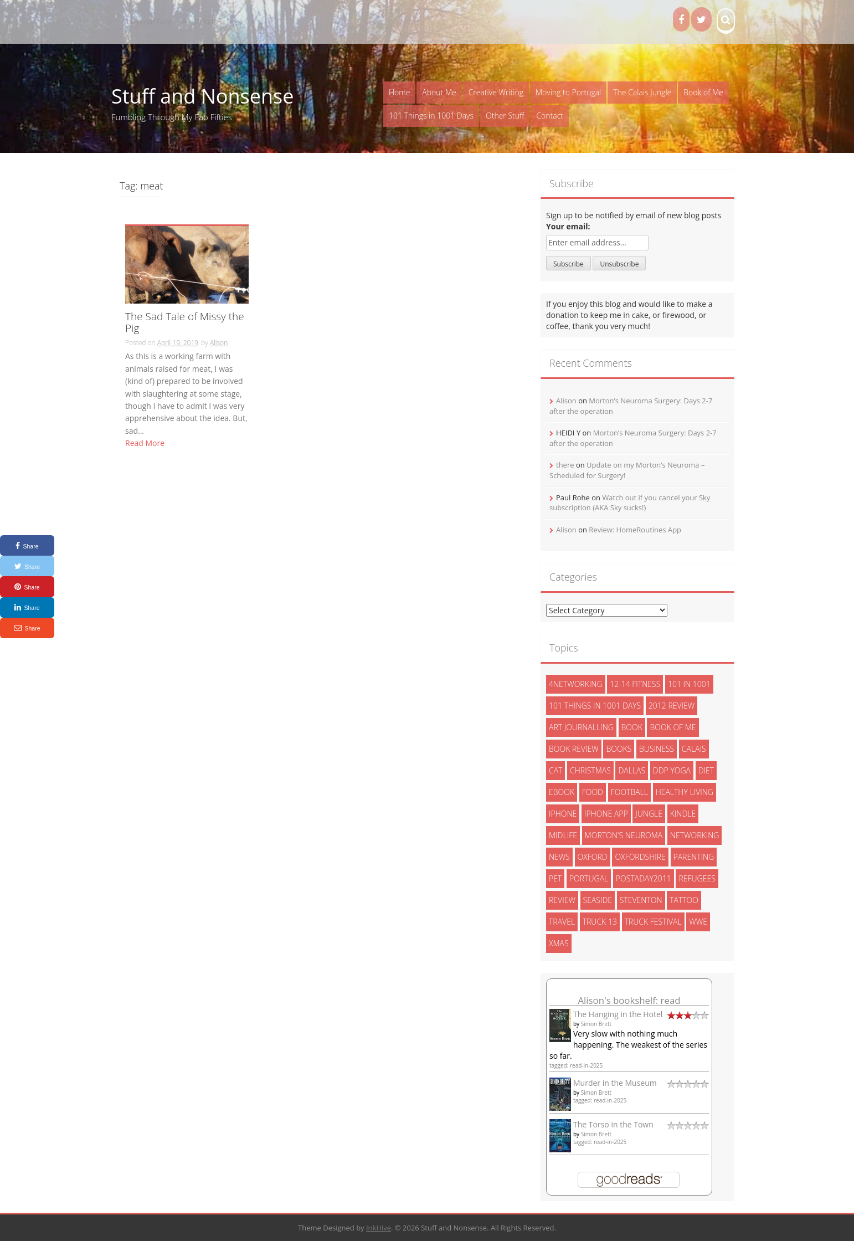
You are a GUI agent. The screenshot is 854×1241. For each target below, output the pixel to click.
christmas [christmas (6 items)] (590, 770)
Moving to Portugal (568, 92)
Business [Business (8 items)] (656, 748)
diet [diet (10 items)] (706, 770)
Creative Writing (496, 92)
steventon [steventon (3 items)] (641, 900)
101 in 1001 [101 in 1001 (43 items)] (689, 684)
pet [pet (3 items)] (555, 878)
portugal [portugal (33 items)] (588, 878)
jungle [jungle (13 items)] (648, 813)
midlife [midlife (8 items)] (563, 835)
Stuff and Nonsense (202, 96)
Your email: (568, 226)
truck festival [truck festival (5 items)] (653, 921)
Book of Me (703, 92)
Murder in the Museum (615, 1083)
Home (399, 92)
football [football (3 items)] (629, 792)
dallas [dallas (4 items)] (631, 770)
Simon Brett (596, 1024)
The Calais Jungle (642, 92)
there (565, 465)
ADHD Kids (199, 22)
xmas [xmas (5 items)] (559, 943)
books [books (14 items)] (618, 748)
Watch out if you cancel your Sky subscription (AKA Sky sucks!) (629, 503)
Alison (219, 342)
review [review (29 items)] (562, 900)
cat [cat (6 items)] (555, 770)
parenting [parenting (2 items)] (693, 857)
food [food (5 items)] (592, 792)
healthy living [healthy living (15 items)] (684, 792)
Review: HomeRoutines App (635, 530)
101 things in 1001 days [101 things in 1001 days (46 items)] (595, 705)
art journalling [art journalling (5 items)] (581, 727)
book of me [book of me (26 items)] (673, 727)
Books (237, 22)
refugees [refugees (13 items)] (696, 878)
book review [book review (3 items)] (574, 748)
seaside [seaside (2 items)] (598, 900)
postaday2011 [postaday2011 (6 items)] (643, 878)
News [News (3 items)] (559, 857)
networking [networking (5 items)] (694, 835)
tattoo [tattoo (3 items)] (684, 900)
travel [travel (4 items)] (562, 921)
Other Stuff (505, 115)
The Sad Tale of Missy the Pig (184, 323)
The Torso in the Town (613, 1124)
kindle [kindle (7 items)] (683, 813)
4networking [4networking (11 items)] (576, 684)
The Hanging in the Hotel (617, 1014)
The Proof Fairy (147, 22)
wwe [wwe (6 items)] (698, 921)
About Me (439, 92)
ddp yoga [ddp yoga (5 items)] (672, 770)
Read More (144, 443)
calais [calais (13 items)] (694, 748)
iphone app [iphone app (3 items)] (606, 813)
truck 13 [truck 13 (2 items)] (600, 921)
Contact (549, 115)
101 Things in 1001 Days (431, 115)
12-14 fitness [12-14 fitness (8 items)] (635, 684)
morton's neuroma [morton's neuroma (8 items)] (624, 835)
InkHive (378, 1228)
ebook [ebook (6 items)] (561, 792)
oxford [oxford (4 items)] (593, 857)
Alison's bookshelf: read (629, 1000)
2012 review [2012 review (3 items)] (671, 705)
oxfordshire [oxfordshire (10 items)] (640, 857)
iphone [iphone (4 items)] (563, 813)
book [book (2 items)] (631, 727)
